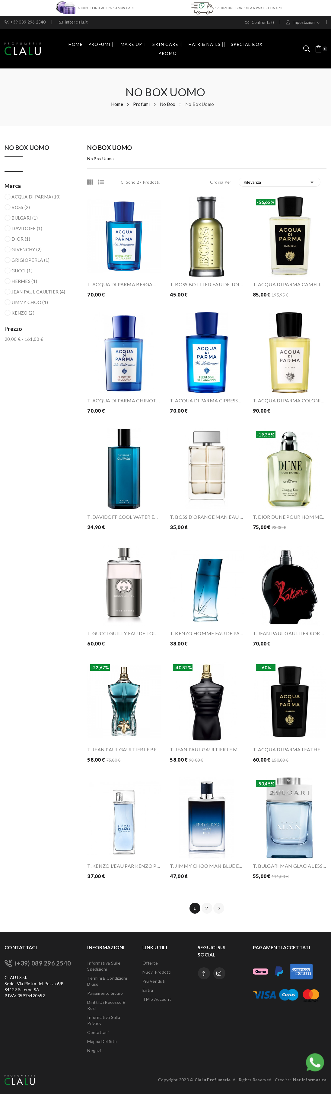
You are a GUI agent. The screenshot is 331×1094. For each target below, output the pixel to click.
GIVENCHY (26, 249)
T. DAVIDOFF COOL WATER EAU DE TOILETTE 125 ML (124, 517)
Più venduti (153, 981)
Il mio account (156, 999)
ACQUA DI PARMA (36, 196)
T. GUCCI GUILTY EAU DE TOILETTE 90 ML (124, 633)
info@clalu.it (73, 22)
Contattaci (98, 1032)
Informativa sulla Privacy (103, 1020)
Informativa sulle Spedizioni (103, 966)
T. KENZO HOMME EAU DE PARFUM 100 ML (206, 633)
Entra (147, 990)
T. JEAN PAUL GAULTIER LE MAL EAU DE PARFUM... (206, 749)
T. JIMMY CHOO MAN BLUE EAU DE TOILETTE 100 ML (206, 866)
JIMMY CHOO (29, 302)
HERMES (24, 281)
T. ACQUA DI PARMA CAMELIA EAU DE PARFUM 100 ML (289, 284)
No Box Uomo (27, 147)
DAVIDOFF (26, 228)
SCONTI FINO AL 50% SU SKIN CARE (106, 8)
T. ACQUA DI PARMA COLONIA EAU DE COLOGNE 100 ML (289, 400)
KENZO (22, 313)
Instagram (219, 973)
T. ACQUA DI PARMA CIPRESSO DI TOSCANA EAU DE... (206, 400)
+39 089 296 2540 (25, 22)
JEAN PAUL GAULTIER (38, 291)
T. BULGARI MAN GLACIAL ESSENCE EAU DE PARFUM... (289, 866)
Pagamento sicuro (105, 993)
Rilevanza (279, 182)
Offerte (150, 963)
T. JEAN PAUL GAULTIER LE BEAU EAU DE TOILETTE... (124, 749)
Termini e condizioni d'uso (107, 981)
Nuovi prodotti (156, 972)
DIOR (20, 239)
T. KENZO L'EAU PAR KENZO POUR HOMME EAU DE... (124, 866)
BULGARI (24, 217)
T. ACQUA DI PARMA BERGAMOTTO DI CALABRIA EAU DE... (124, 284)
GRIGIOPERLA (30, 260)
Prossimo (219, 908)
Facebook (204, 973)
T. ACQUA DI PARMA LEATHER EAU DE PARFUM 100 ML (289, 749)
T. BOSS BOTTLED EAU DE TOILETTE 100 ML (206, 284)
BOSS (20, 207)
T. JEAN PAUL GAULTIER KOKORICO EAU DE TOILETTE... (289, 633)
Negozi (94, 1050)
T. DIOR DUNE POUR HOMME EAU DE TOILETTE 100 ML (289, 517)
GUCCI (22, 270)
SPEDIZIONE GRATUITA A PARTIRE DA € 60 (248, 8)
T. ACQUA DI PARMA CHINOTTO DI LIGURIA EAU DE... (124, 400)
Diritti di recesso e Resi (106, 1005)
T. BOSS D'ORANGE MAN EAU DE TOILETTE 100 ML (206, 517)
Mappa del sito (102, 1041)
